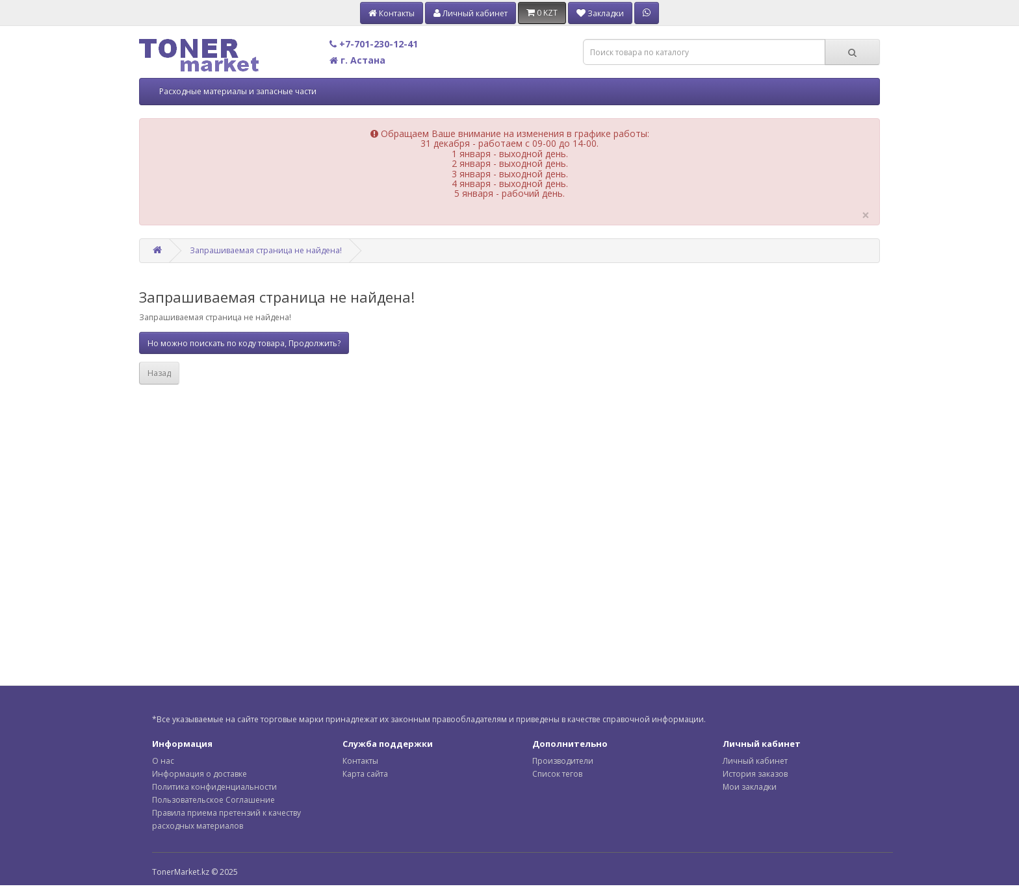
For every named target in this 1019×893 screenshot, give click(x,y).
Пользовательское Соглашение (213, 799)
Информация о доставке (199, 773)
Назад (159, 373)
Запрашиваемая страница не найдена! (266, 250)
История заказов (755, 773)
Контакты (360, 760)
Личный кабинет (755, 760)
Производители (562, 760)
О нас (163, 760)
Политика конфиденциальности (214, 786)
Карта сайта (365, 773)
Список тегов (557, 773)
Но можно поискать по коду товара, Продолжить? (244, 343)
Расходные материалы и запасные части (237, 91)
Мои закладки (750, 786)
